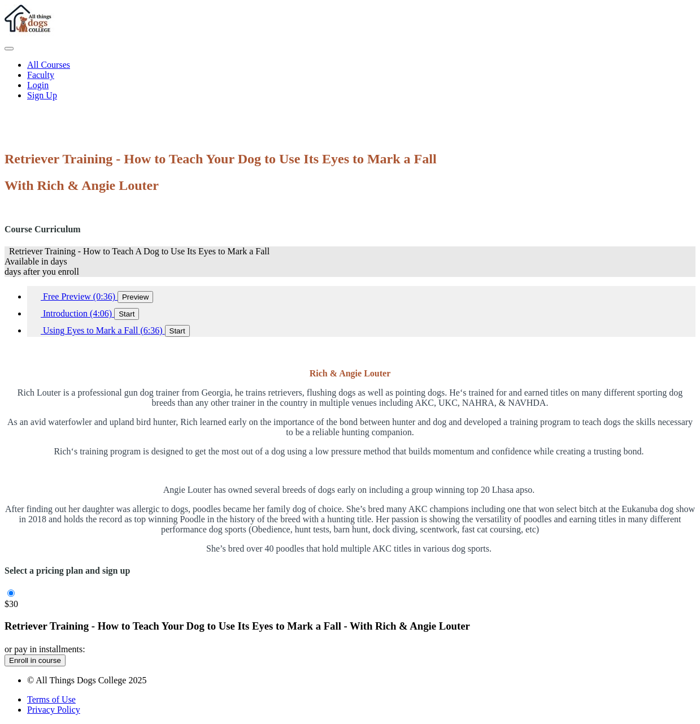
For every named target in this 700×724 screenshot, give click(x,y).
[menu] (350, 80)
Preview (135, 297)
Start (126, 314)
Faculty (40, 75)
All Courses (48, 65)
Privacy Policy (53, 709)
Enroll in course (35, 660)
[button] (9, 48)
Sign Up (42, 95)
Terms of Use (51, 699)
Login (38, 85)
